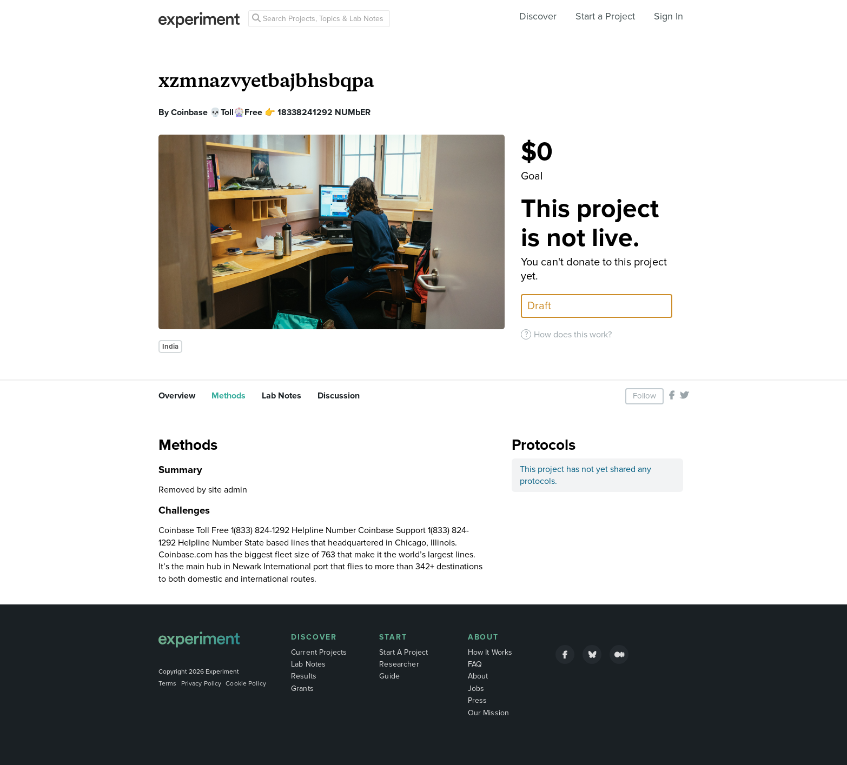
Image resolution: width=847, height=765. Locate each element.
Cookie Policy (246, 683)
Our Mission (488, 712)
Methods (228, 395)
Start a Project (605, 16)
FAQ (475, 664)
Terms (167, 683)
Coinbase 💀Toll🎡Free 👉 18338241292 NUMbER (270, 112)
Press (477, 700)
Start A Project (403, 652)
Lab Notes (281, 395)
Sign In (668, 16)
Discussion (338, 395)
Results (303, 676)
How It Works (490, 652)
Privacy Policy (201, 683)
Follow (644, 396)
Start (393, 637)
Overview (176, 395)
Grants (302, 688)
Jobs (476, 688)
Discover (538, 16)
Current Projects (319, 652)
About (483, 637)
